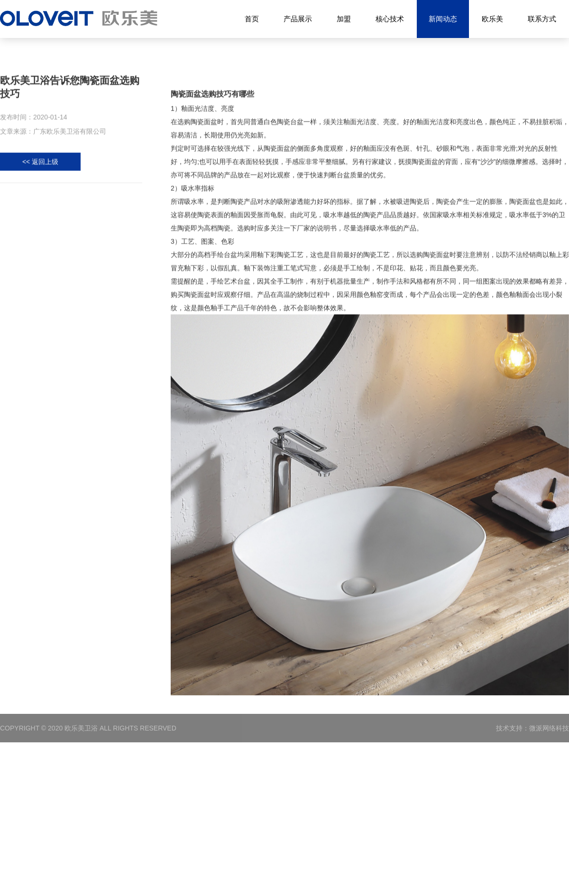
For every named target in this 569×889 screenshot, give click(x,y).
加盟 (344, 19)
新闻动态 (443, 19)
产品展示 (298, 19)
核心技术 (390, 19)
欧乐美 (492, 19)
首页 (252, 19)
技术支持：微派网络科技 (532, 728)
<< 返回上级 (40, 164)
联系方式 (542, 19)
